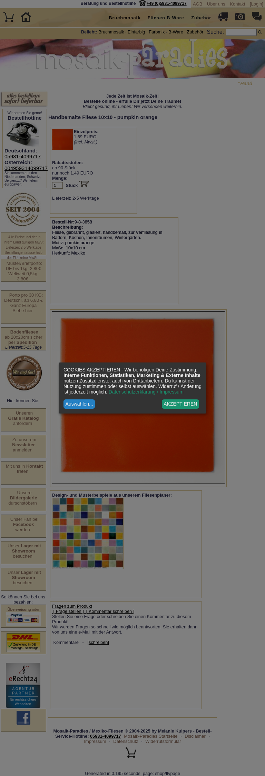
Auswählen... (79, 404)
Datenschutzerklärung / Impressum (146, 392)
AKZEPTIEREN (180, 404)
